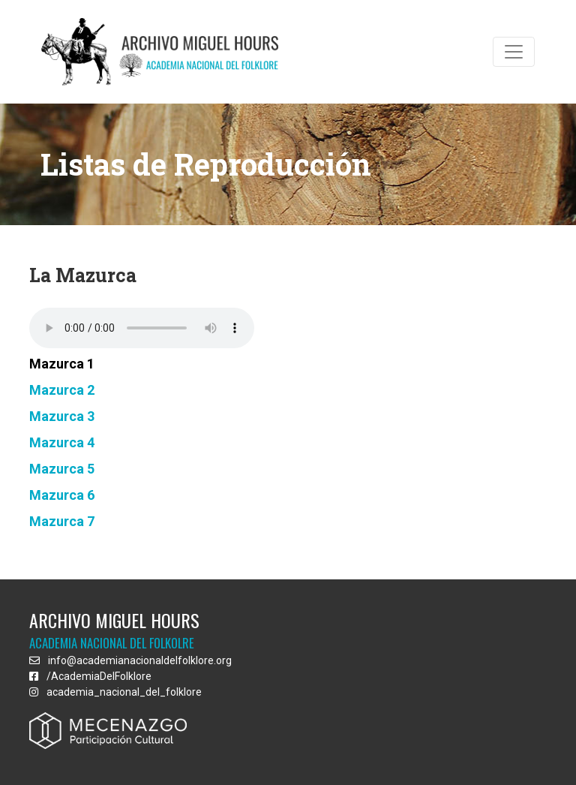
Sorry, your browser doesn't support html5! (141, 328)
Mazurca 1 (61, 363)
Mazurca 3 (61, 416)
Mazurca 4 (61, 442)
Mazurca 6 (61, 495)
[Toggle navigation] (514, 52)
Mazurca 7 (61, 521)
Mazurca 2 (61, 390)
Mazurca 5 (61, 469)
